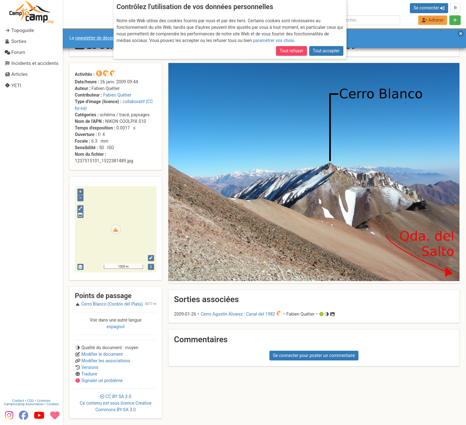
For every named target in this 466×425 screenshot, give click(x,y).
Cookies (52, 404)
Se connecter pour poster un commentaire (314, 355)
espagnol (115, 326)
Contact (18, 401)
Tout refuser (291, 50)
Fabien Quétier (117, 94)
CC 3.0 (115, 403)
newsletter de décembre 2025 (104, 37)
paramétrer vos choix (273, 40)
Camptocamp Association (24, 404)
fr (455, 7)
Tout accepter (326, 50)
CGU (30, 401)
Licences (43, 401)
